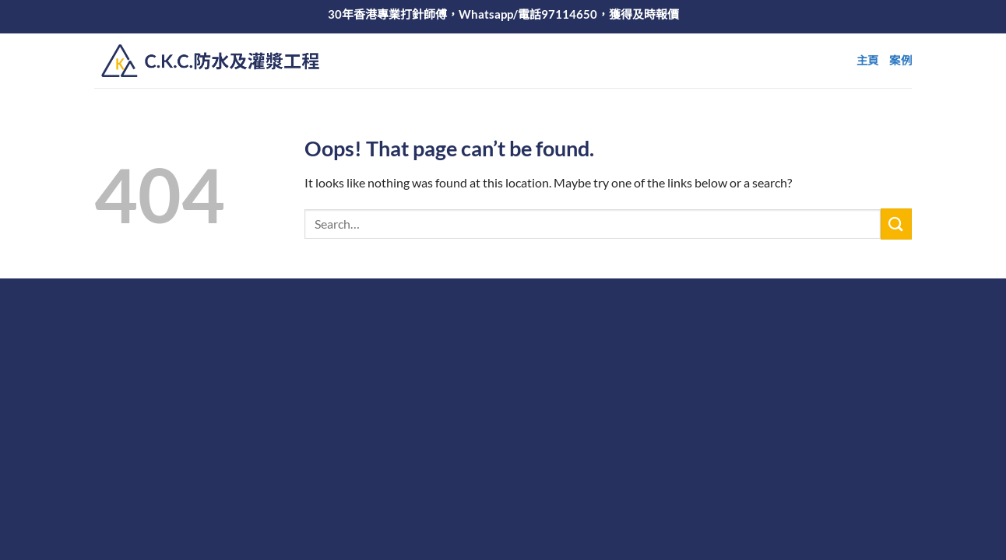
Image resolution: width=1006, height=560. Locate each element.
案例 (900, 60)
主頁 (868, 60)
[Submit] (896, 223)
